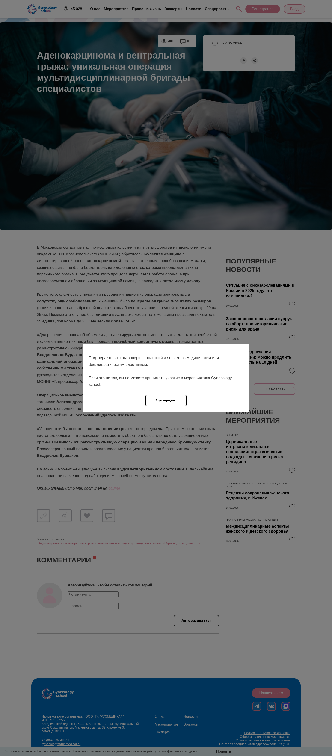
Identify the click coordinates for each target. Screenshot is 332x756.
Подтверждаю (166, 400)
